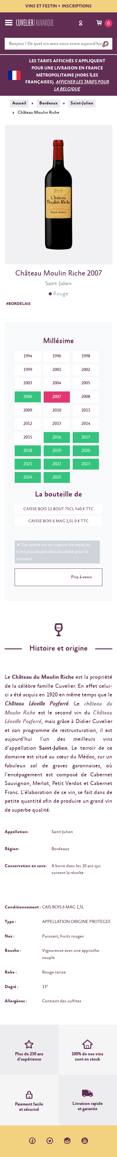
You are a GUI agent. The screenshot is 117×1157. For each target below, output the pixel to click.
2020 (85, 450)
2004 (56, 383)
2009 (27, 410)
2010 (56, 410)
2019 (56, 450)
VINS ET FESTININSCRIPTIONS (58, 6)
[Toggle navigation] (9, 23)
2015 (27, 437)
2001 (56, 369)
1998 (85, 356)
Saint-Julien (82, 103)
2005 (85, 383)
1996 (56, 356)
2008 (85, 396)
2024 (27, 477)
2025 (56, 477)
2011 (85, 410)
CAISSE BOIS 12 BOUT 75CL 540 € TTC (55, 509)
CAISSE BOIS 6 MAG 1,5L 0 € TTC (55, 521)
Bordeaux (48, 103)
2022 (56, 463)
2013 (56, 423)
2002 (85, 369)
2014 (85, 423)
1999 (27, 369)
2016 (56, 437)
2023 (85, 463)
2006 (27, 396)
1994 (27, 356)
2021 (27, 463)
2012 (27, 423)
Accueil (19, 103)
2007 (56, 396)
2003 (27, 383)
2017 (85, 437)
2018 (27, 450)
